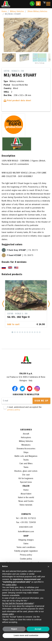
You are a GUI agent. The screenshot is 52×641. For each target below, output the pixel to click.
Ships (26, 453)
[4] (20, 332)
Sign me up (41, 401)
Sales (26, 544)
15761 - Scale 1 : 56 (14, 71)
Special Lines (26, 482)
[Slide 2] (24, 57)
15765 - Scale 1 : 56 (17, 314)
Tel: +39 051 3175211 (26, 518)
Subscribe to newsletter (26, 395)
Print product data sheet (17, 101)
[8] (30, 332)
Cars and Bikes (26, 464)
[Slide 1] (9, 57)
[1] (12, 332)
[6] (25, 332)
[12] (40, 332)
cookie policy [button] (10, 585)
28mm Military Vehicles (37, 12)
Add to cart (13, 324)
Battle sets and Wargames (26, 456)
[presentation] (23, 420)
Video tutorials (26, 505)
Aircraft (26, 434)
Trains (26, 467)
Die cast (26, 475)
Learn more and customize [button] (26, 635)
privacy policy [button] (8, 614)
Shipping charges (26, 540)
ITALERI (26, 486)
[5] (22, 332)
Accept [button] (38, 629)
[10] (35, 332)
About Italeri (26, 494)
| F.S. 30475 (20, 255)
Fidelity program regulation (26, 551)
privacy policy (13, 410)
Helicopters (26, 438)
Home (4, 12)
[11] (37, 332)
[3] (17, 332)
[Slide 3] (39, 57)
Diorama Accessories (26, 449)
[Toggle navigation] (48, 4)
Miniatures (26, 445)
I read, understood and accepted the (26, 408)
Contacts (26, 514)
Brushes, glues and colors (26, 471)
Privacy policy (26, 555)
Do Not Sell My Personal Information (17, 603)
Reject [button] (14, 629)
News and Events (26, 501)
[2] (15, 332)
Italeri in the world (26, 498)
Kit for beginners (26, 479)
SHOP (26, 536)
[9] (32, 332)
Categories (26, 430)
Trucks (26, 460)
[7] (27, 332)
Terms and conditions (26, 547)
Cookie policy (26, 559)
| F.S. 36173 (22, 250)
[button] (3, 304)
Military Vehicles (17, 12)
